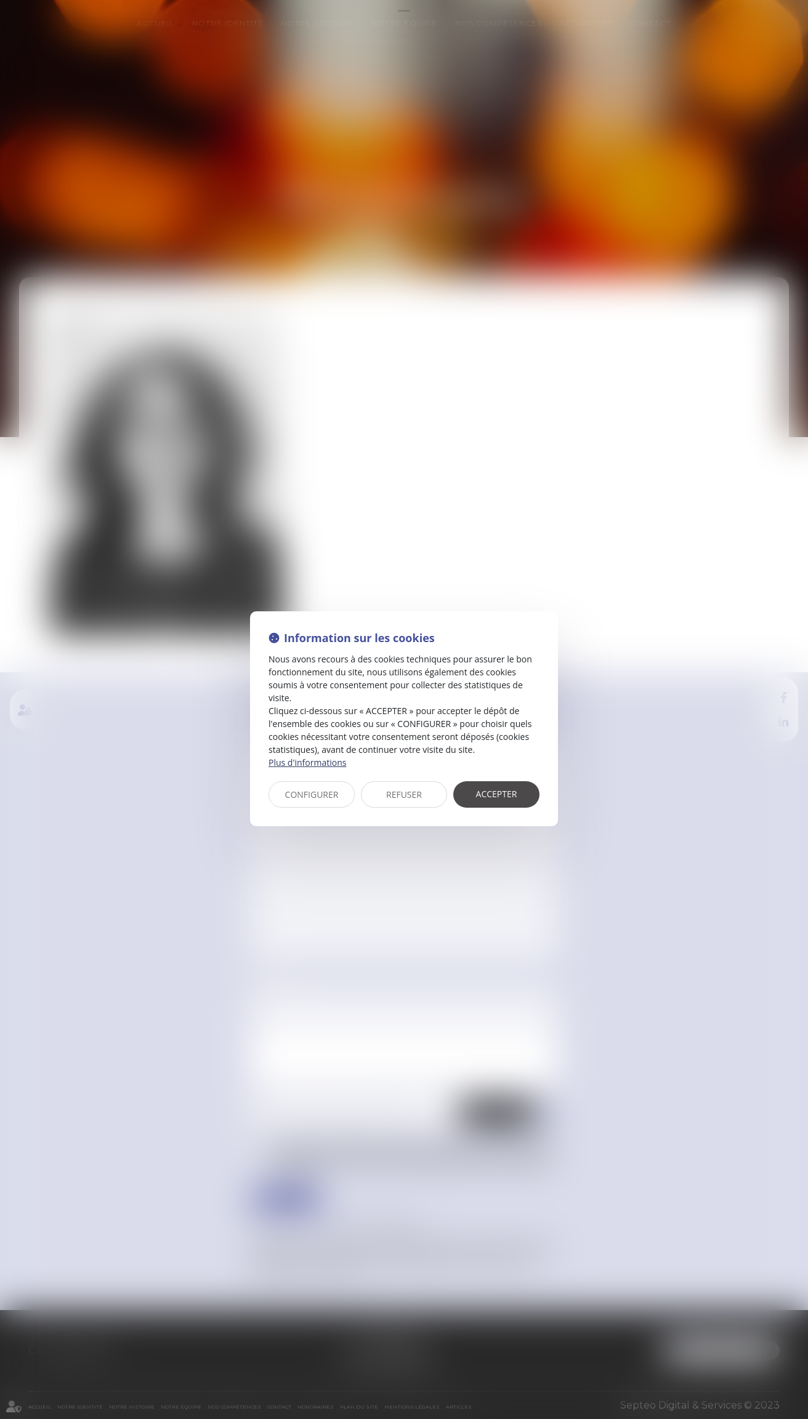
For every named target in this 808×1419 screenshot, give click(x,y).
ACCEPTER (496, 794)
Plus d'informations (307, 762)
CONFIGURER (312, 794)
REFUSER (404, 794)
